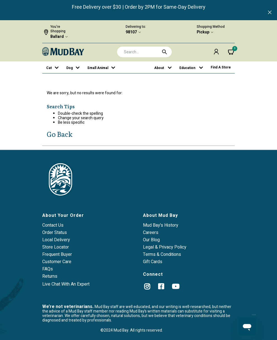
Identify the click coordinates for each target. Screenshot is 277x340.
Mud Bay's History (160, 225)
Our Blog (151, 239)
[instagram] (147, 286)
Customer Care (56, 261)
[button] (216, 51)
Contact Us (53, 225)
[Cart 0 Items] (231, 51)
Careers (150, 232)
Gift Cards (152, 261)
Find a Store (221, 67)
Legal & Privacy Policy (164, 247)
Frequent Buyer (57, 254)
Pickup (203, 32)
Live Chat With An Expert (66, 284)
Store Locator (55, 247)
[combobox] (144, 52)
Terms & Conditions (162, 254)
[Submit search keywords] (164, 52)
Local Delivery (56, 239)
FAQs (47, 269)
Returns (49, 276)
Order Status (54, 232)
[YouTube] (175, 286)
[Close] (269, 13)
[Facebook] (161, 286)
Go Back (59, 134)
